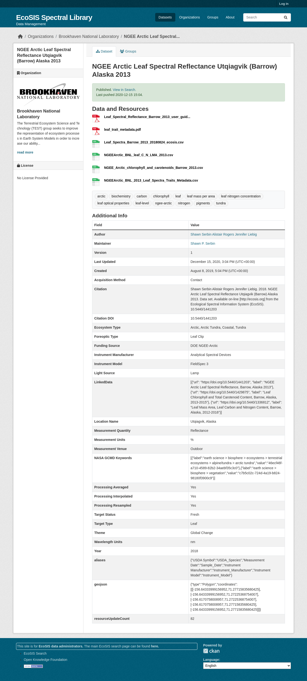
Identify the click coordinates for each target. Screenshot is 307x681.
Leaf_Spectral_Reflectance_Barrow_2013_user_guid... (147, 117)
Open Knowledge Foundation (45, 660)
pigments (203, 203)
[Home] (20, 36)
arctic (101, 196)
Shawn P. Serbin (203, 243)
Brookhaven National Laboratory (89, 36)
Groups (212, 17)
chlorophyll (161, 196)
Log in (284, 4)
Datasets (165, 17)
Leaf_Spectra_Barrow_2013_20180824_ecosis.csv (144, 142)
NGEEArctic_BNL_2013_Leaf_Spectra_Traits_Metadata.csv (151, 180)
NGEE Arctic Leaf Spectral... (152, 36)
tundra (221, 203)
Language (211, 660)
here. (155, 646)
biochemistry (121, 196)
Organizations (189, 17)
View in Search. (124, 90)
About (230, 17)
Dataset (104, 51)
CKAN (211, 650)
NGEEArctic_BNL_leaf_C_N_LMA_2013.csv (138, 155)
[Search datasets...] (267, 17)
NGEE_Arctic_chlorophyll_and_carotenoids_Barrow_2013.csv (153, 168)
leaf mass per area (201, 196)
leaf (178, 196)
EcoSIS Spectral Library (54, 17)
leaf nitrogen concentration (241, 196)
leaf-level (142, 203)
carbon (142, 196)
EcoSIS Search (35, 653)
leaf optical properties (113, 203)
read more (25, 152)
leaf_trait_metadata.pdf (122, 129)
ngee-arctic (163, 203)
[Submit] (285, 17)
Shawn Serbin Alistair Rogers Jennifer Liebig (224, 234)
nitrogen (184, 203)
